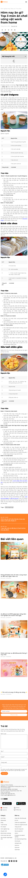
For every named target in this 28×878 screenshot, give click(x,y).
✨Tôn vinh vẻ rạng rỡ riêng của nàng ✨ (14, 692)
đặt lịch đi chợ (14, 498)
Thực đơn (18, 8)
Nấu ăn (13, 8)
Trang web (4, 762)
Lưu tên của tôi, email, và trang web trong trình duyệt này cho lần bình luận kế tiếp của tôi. (14, 770)
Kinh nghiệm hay (5, 8)
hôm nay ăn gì (9, 507)
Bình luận (3, 733)
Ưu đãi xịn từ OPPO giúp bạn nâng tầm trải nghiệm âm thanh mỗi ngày (13, 614)
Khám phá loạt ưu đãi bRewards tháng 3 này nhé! (14, 653)
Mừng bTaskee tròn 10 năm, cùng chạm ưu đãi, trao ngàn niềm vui (14, 575)
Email (3, 757)
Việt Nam (5, 807)
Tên (2, 751)
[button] (26, 2)
